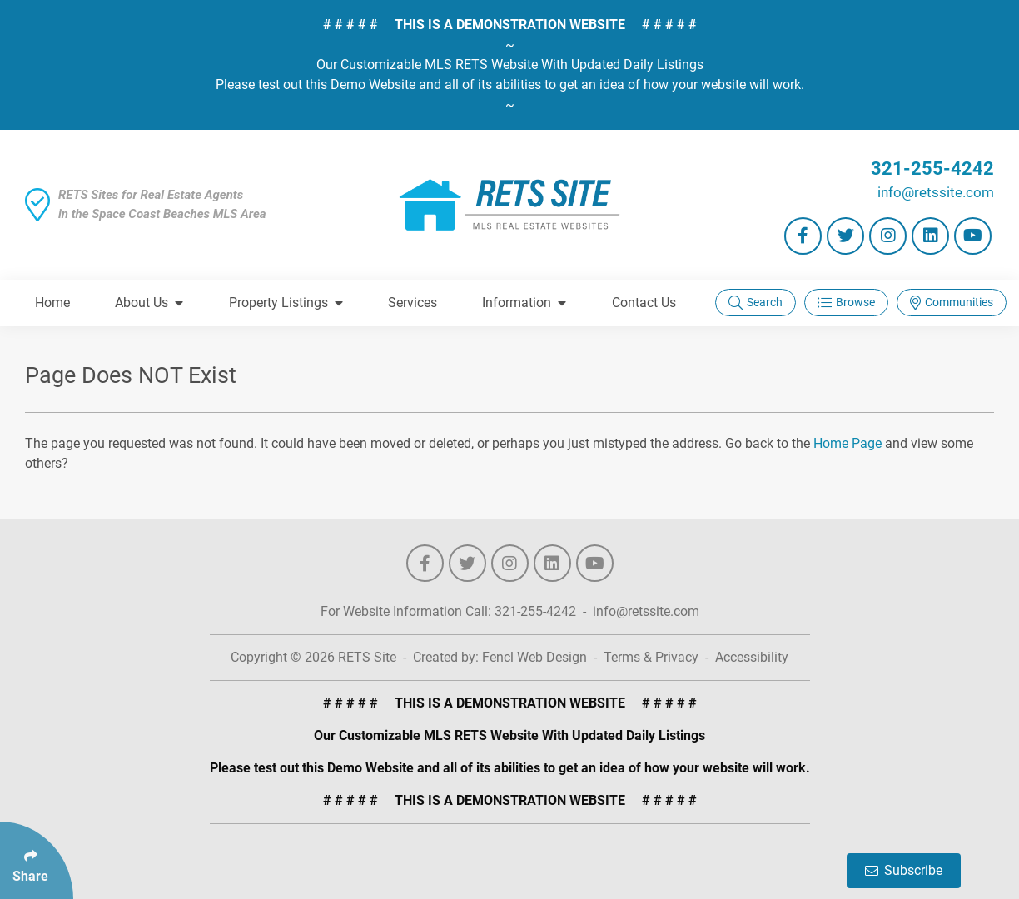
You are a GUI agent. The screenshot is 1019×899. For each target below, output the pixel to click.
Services (412, 302)
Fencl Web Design (534, 657)
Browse (846, 303)
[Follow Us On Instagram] (888, 236)
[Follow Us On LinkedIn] (930, 236)
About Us (149, 302)
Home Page (847, 443)
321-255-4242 (932, 168)
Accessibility (751, 657)
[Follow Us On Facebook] (803, 236)
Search (755, 303)
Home (52, 302)
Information (524, 302)
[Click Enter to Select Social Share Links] (36, 860)
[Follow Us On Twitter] (845, 236)
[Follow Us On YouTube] (973, 236)
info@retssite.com (935, 192)
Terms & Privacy (651, 657)
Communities (951, 303)
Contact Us (644, 302)
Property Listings (286, 302)
